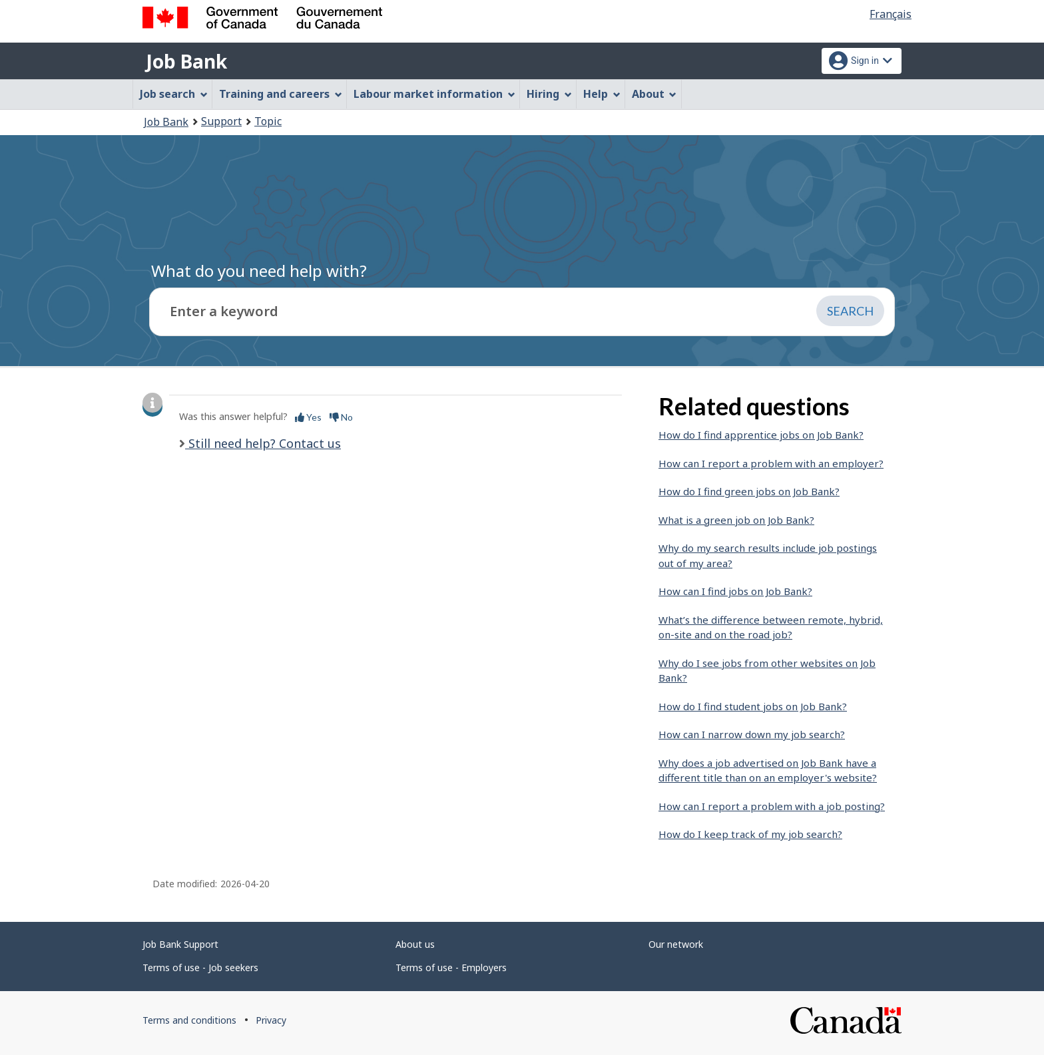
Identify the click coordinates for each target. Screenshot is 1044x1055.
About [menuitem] (654, 94)
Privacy (271, 1020)
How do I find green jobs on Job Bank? (749, 491)
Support (221, 121)
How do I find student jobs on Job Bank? (752, 706)
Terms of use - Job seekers (200, 967)
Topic (268, 121)
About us (415, 944)
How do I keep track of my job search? (750, 834)
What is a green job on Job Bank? (736, 520)
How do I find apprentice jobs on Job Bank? (761, 434)
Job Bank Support (180, 944)
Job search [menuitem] (174, 94)
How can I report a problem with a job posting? (771, 806)
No (341, 417)
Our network (676, 944)
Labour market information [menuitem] (434, 94)
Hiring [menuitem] (549, 94)
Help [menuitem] (602, 94)
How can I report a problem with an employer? (771, 463)
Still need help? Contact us (263, 443)
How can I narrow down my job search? (751, 734)
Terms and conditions (189, 1020)
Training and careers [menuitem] (280, 94)
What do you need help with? (259, 271)
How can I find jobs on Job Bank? (735, 591)
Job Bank (186, 61)
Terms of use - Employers (451, 967)
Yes (308, 417)
